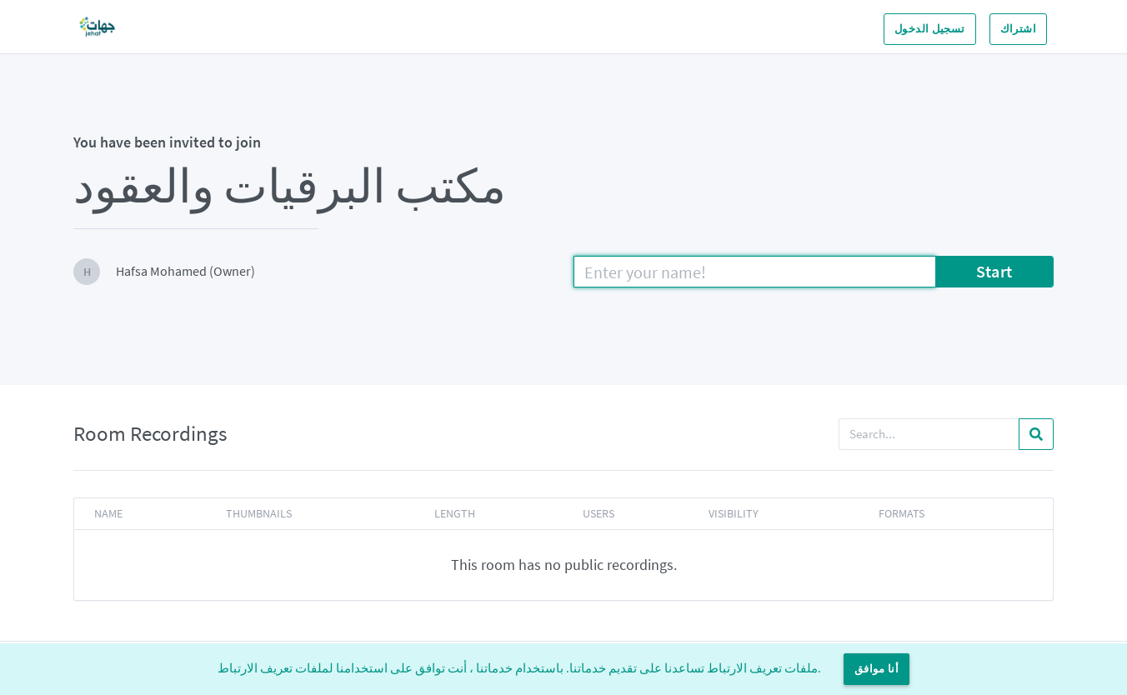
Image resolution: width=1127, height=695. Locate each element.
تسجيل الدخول (929, 29)
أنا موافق (876, 669)
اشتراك (1018, 29)
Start (994, 271)
